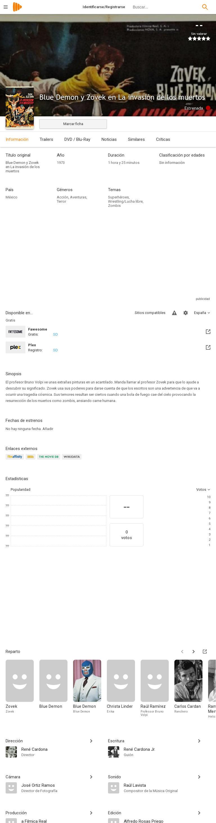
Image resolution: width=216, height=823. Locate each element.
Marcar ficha (73, 124)
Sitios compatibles (150, 313)
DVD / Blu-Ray (77, 139)
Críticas (163, 139)
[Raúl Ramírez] (157, 689)
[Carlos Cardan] (191, 689)
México (11, 197)
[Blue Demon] (56, 689)
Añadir (47, 429)
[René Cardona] (61, 749)
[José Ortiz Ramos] (61, 785)
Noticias (109, 139)
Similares (136, 139)
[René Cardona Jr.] (167, 749)
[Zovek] (22, 689)
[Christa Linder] (124, 689)
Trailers (46, 139)
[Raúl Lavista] (167, 785)
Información (17, 139)
